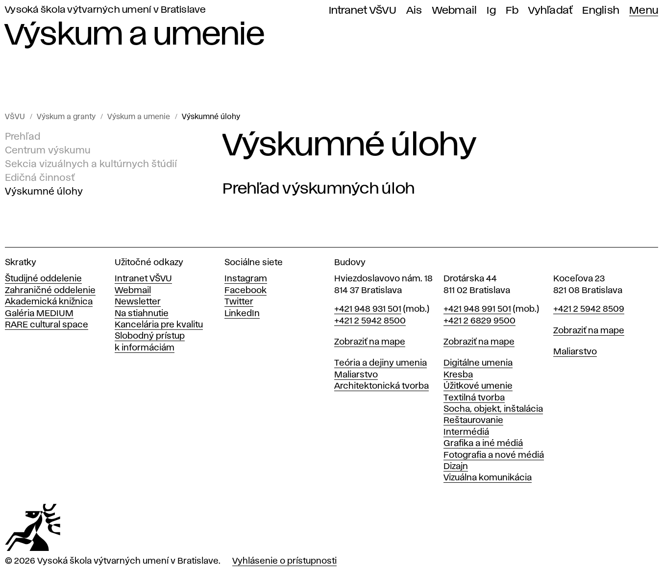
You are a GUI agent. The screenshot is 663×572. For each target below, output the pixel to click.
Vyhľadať (550, 10)
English (600, 10)
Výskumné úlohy (211, 117)
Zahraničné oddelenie (50, 291)
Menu (643, 10)
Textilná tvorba (474, 398)
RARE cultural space (46, 325)
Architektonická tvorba (381, 386)
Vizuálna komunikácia (487, 478)
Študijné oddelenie (43, 279)
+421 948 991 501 (477, 309)
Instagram (245, 279)
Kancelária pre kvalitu (159, 325)
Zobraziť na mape (369, 342)
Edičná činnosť (39, 178)
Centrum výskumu (48, 150)
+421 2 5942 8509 (588, 309)
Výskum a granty (66, 117)
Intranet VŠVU (362, 10)
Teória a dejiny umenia (380, 363)
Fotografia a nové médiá (493, 455)
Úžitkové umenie (478, 386)
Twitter (238, 302)
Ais (414, 10)
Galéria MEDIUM (39, 314)
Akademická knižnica (49, 302)
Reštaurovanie (473, 420)
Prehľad (22, 136)
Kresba (458, 375)
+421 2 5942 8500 (370, 321)
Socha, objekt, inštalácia (493, 409)
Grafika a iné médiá (483, 444)
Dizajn (455, 467)
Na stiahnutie (142, 314)
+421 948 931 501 (367, 309)
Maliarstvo (356, 375)
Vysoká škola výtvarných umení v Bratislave (105, 10)
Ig (491, 10)
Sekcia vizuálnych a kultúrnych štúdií (91, 164)
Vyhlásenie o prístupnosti (284, 561)
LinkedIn (242, 314)
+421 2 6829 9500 (479, 321)
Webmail (454, 10)
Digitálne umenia (478, 363)
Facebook (245, 291)
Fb (512, 10)
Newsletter (138, 302)
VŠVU (15, 117)
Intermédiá (466, 432)
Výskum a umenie (138, 117)
